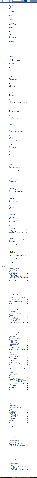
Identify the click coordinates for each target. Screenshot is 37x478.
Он (10, 273)
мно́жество (18, 347)
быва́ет (18, 350)
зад (10, 31)
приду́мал (12, 273)
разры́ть (11, 101)
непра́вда (19, 435)
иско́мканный (12, 240)
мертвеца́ (20, 322)
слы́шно (11, 21)
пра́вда (16, 271)
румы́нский (12, 78)
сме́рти (14, 329)
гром (17, 305)
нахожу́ (12, 284)
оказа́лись (16, 329)
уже (12, 316)
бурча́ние (11, 130)
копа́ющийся (12, 256)
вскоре (14, 331)
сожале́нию (12, 314)
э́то (15, 383)
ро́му (10, 323)
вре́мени (14, 368)
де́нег (21, 295)
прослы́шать (12, 92)
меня (11, 353)
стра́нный (11, 5)
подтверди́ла (14, 458)
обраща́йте (12, 383)
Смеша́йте (11, 366)
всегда (12, 318)
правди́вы (15, 335)
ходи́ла (14, 416)
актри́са (15, 447)
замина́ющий (12, 222)
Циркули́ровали (12, 293)
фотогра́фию (12, 465)
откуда (14, 267)
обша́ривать (12, 94)
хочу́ (11, 355)
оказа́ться (14, 441)
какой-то (11, 444)
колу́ (13, 408)
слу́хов (21, 347)
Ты (10, 408)
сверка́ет (16, 368)
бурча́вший (12, 180)
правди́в (14, 310)
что (14, 277)
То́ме (15, 360)
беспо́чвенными (17, 337)
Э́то (10, 385)
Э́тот (10, 299)
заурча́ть (11, 103)
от (12, 368)
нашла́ (17, 301)
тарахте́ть (11, 90)
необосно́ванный (17, 439)
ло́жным (15, 269)
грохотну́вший (12, 214)
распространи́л (13, 402)
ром (10, 7)
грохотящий (12, 217)
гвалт (11, 108)
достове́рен (17, 299)
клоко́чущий (12, 242)
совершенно (13, 439)
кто (13, 343)
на (22, 295)
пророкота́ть (12, 115)
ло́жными (19, 329)
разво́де (19, 349)
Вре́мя (11, 368)
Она (10, 460)
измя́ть (11, 148)
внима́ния (17, 383)
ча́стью (21, 366)
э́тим (15, 339)
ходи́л (14, 414)
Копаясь (11, 464)
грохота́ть (11, 54)
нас (22, 469)
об (19, 470)
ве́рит (13, 406)
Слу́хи (11, 277)
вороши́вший (12, 190)
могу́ (12, 333)
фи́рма (17, 443)
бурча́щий (11, 182)
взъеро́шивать (12, 132)
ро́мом (16, 408)
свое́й (14, 460)
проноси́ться (12, 46)
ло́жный (15, 273)
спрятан (15, 275)
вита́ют (14, 320)
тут (26, 277)
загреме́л (15, 305)
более (13, 299)
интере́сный (15, 353)
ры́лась (12, 460)
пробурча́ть (12, 59)
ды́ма (12, 350)
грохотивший (12, 209)
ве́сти (11, 178)
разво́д (24, 447)
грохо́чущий (12, 205)
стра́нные (13, 404)
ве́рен (17, 314)
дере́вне (12, 469)
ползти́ (11, 25)
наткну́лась (17, 464)
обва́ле (14, 357)
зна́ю (12, 267)
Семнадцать (11, 322)
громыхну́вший (12, 202)
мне (13, 282)
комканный (12, 251)
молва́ (11, 87)
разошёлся (14, 375)
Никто (11, 339)
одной (19, 366)
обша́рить (11, 85)
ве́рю (12, 312)
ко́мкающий (12, 249)
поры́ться (11, 67)
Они (10, 318)
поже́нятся (19, 277)
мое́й (14, 469)
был (16, 424)
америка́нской (14, 444)
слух (17, 267)
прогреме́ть (12, 80)
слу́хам (12, 275)
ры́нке (23, 357)
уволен (18, 424)
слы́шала (12, 362)
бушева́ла (14, 303)
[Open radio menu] (33, 476)
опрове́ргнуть (20, 333)
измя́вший (11, 238)
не (20, 282)
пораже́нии (18, 293)
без (13, 350)
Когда (11, 305)
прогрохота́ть (12, 112)
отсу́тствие (12, 347)
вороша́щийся (12, 188)
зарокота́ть (11, 146)
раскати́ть (11, 168)
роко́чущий (12, 110)
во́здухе (12, 320)
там (13, 275)
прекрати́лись (17, 331)
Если (10, 379)
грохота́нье (11, 137)
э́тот (12, 271)
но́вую (19, 301)
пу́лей (26, 305)
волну (11, 358)
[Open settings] (35, 476)
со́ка (25, 366)
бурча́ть (11, 83)
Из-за (11, 410)
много (20, 295)
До (10, 353)
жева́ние (11, 144)
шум (16, 410)
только (21, 383)
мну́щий (11, 262)
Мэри (18, 360)
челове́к (15, 322)
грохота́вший (12, 207)
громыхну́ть (12, 96)
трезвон (11, 166)
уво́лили (17, 422)
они (15, 277)
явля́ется (16, 373)
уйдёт (16, 377)
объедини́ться (23, 443)
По (10, 275)
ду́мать (18, 470)
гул (10, 36)
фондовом (21, 357)
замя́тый (11, 225)
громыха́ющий (12, 200)
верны (21, 282)
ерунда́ (24, 349)
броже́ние (11, 117)
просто (12, 437)
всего (12, 385)
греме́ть (11, 34)
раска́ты (14, 462)
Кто (10, 364)
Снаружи (11, 303)
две (13, 366)
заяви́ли (12, 349)
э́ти (17, 282)
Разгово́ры (11, 331)
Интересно (11, 310)
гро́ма (16, 462)
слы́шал (12, 360)
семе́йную (23, 464)
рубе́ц (11, 61)
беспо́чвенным (17, 318)
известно (15, 282)
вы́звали (25, 357)
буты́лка (26, 322)
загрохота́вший (12, 219)
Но (25, 349)
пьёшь (12, 408)
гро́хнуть (11, 56)
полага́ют (14, 373)
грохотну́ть (11, 164)
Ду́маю (11, 271)
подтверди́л (13, 393)
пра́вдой (19, 373)
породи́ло (15, 347)
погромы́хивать (12, 119)
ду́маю (11, 335)
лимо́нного (23, 366)
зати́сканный (12, 230)
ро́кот (11, 76)
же (10, 278)
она (15, 301)
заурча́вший (12, 233)
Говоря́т (11, 295)
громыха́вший (12, 198)
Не (10, 383)
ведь (10, 350)
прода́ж (16, 358)
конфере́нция (15, 381)
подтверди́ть (15, 333)
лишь (13, 385)
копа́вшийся (12, 253)
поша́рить (11, 69)
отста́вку (19, 377)
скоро (16, 277)
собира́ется (19, 443)
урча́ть (11, 74)
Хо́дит (11, 447)
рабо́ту (21, 301)
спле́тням (18, 341)
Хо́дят (11, 301)
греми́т (21, 368)
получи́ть (21, 447)
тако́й (16, 267)
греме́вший (12, 192)
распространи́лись (23, 277)
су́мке (19, 460)
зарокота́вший (12, 228)
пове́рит (14, 339)
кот (24, 305)
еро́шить (11, 139)
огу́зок (11, 153)
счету (24, 295)
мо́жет (12, 441)
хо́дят (17, 469)
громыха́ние (12, 135)
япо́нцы (11, 470)
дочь (16, 280)
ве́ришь (17, 312)
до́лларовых (13, 358)
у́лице (13, 305)
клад (17, 275)
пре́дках (24, 469)
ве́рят (14, 318)
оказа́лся (12, 269)
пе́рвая (14, 280)
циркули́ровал (15, 418)
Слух (10, 269)
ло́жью (15, 308)
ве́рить (12, 379)
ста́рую (21, 464)
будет (18, 381)
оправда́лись (24, 284)
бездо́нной (17, 460)
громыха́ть (11, 71)
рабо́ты (20, 426)
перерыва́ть (12, 155)
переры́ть (11, 99)
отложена (20, 381)
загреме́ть (11, 50)
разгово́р (11, 9)
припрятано (17, 295)
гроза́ (16, 303)
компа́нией (18, 444)
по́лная (22, 349)
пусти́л (15, 343)
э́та (15, 443)
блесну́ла (20, 305)
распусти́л (12, 364)
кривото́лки (12, 151)
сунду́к (18, 322)
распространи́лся (15, 316)
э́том (20, 470)
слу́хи (19, 282)
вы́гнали (17, 426)
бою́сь (11, 467)
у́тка (10, 127)
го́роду (12, 414)
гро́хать (11, 124)
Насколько (11, 282)
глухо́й (23, 368)
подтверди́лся (13, 345)
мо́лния (23, 305)
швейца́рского (12, 296)
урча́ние (11, 106)
